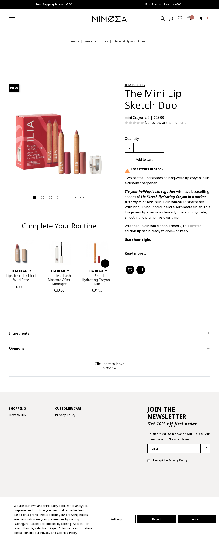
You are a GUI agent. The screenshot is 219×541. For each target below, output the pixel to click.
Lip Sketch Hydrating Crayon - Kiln (97, 279)
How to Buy (17, 415)
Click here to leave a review (109, 365)
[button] (105, 263)
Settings (116, 519)
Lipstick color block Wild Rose (21, 277)
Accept (197, 519)
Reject (156, 519)
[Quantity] (144, 148)
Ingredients (19, 333)
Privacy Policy (65, 415)
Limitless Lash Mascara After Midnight (59, 279)
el (200, 18)
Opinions (16, 348)
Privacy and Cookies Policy (58, 533)
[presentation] (179, 479)
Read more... (135, 253)
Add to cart (144, 159)
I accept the (167, 460)
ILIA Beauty (135, 85)
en (208, 18)
